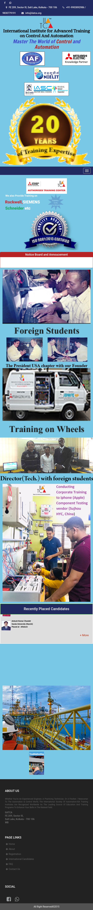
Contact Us (14, 869)
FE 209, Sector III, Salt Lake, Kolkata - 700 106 (30, 7)
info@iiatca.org (30, 13)
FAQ (11, 864)
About (12, 849)
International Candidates (21, 859)
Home (12, 844)
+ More (84, 635)
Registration (15, 854)
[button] (9, 543)
